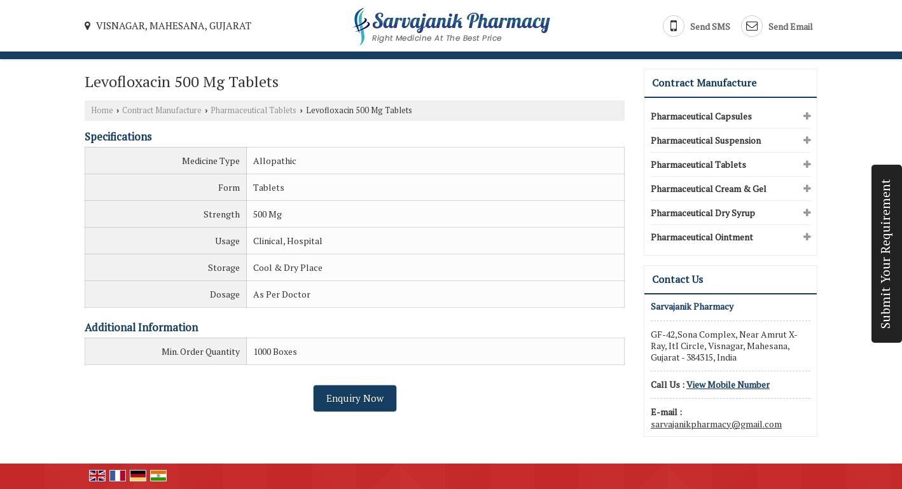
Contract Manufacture (162, 110)
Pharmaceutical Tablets (253, 110)
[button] (728, 384)
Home (102, 110)
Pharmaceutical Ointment (702, 237)
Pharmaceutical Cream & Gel (709, 189)
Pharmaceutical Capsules (701, 116)
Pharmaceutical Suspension (706, 140)
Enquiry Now (355, 398)
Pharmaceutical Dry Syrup (703, 213)
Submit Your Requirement (885, 254)
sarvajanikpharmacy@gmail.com (716, 424)
